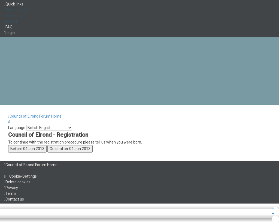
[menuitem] (21, 10)
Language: (17, 128)
